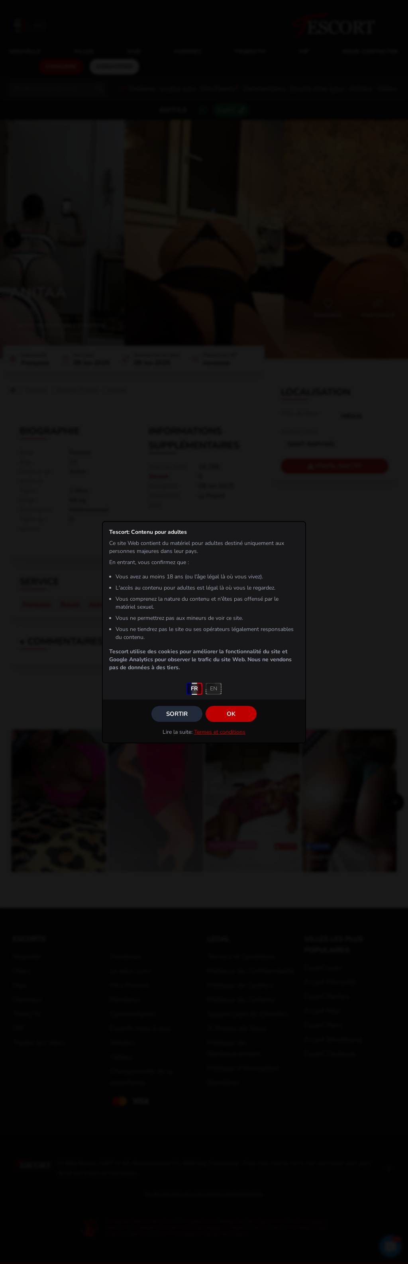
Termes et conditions (219, 732)
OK (231, 714)
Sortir (177, 714)
